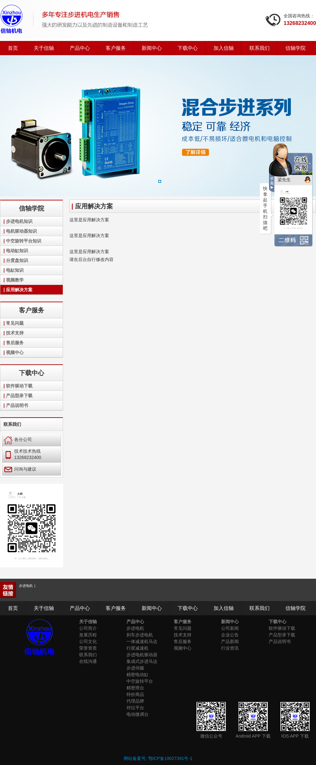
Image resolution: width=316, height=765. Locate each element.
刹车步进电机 (139, 634)
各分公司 (18, 439)
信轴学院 (295, 48)
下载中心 (188, 48)
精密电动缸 (137, 674)
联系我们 (259, 48)
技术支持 (15, 332)
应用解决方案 (19, 289)
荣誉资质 (88, 648)
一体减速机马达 (141, 641)
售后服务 (15, 342)
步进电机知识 (19, 221)
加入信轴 (224, 48)
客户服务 (116, 48)
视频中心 (15, 352)
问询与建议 (20, 469)
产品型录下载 (19, 395)
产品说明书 (17, 405)
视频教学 (15, 279)
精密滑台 (135, 687)
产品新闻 (230, 641)
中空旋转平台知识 (23, 240)
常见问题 (15, 323)
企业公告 (230, 634)
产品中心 (80, 48)
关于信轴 (44, 48)
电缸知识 (15, 270)
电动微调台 (137, 714)
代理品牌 (135, 701)
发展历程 (88, 634)
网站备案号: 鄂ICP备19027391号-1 (158, 758)
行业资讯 (230, 648)
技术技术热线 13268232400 (22, 454)
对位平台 (135, 707)
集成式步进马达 (141, 661)
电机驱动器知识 (21, 231)
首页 (13, 48)
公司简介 (88, 628)
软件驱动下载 (19, 385)
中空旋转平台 (139, 681)
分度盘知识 (17, 260)
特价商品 (135, 694)
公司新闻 (230, 628)
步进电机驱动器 (141, 654)
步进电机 (26, 586)
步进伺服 (135, 667)
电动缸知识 (17, 250)
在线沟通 (88, 661)
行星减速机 (137, 648)
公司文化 (88, 641)
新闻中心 (152, 48)
